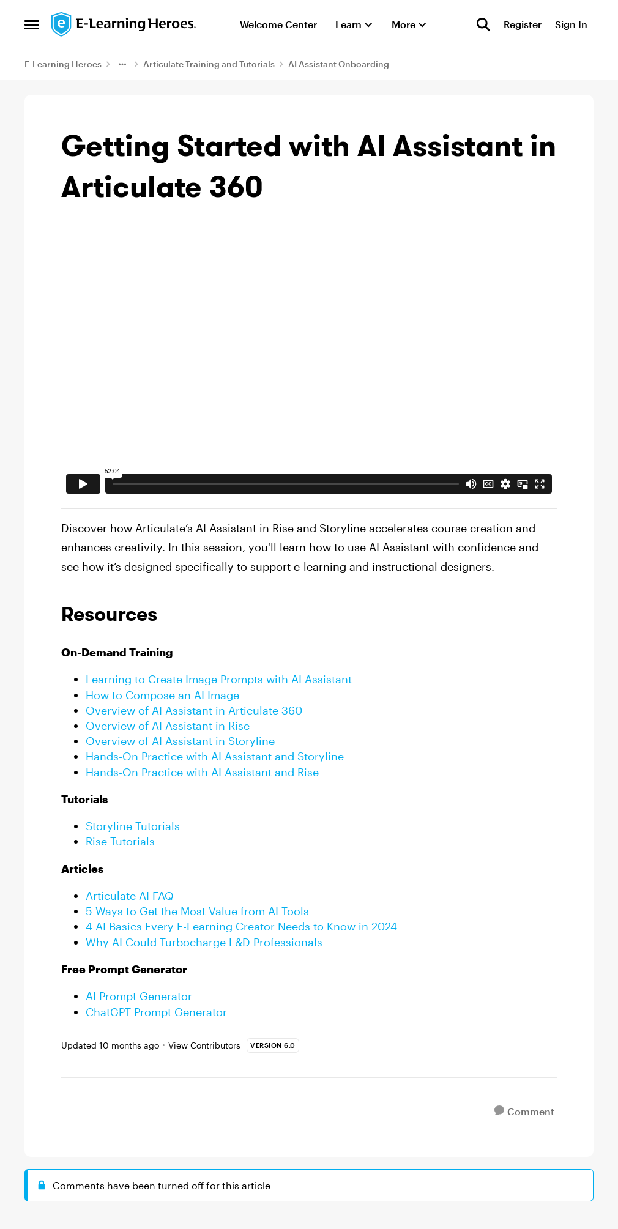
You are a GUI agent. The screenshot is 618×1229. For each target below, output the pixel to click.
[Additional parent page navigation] (122, 64)
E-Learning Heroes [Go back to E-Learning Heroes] (63, 64)
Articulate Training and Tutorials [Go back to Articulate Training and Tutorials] (209, 64)
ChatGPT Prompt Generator (156, 1012)
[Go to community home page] (124, 24)
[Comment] (524, 1111)
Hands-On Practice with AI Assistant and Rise (202, 772)
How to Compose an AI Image (162, 695)
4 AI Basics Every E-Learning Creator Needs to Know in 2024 (241, 926)
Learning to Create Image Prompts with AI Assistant (219, 679)
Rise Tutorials (120, 841)
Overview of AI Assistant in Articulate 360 (194, 710)
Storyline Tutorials (133, 826)
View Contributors (204, 1045)
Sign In (571, 24)
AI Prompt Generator (139, 996)
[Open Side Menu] (31, 24)
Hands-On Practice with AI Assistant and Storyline (215, 756)
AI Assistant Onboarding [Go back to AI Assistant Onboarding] (338, 64)
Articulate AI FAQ (130, 895)
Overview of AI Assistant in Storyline (180, 741)
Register (523, 24)
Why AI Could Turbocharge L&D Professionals (204, 942)
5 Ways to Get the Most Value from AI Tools (197, 911)
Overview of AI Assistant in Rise (168, 725)
